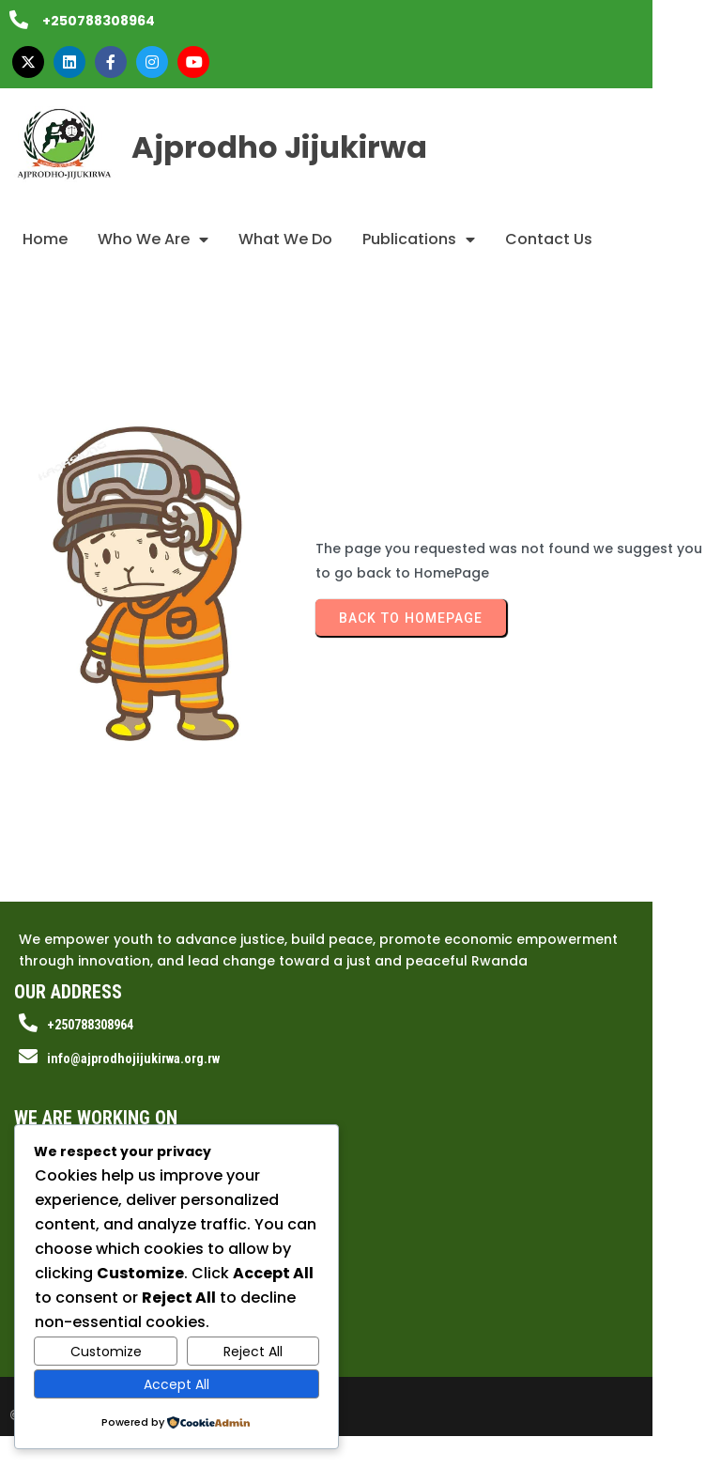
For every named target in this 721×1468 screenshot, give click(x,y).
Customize (106, 1351)
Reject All (253, 1351)
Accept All (176, 1384)
